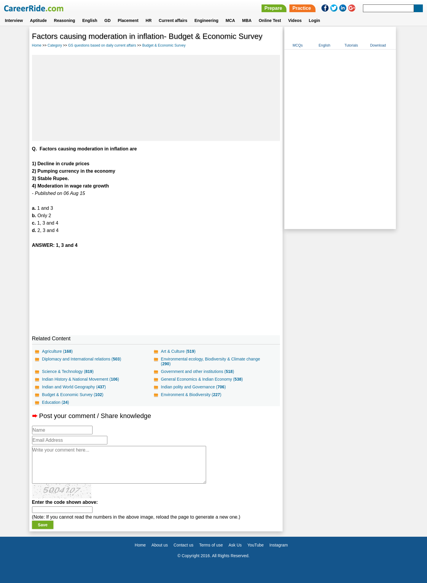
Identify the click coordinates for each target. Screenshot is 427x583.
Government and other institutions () (197, 371)
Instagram (278, 545)
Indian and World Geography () (74, 387)
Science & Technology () (68, 371)
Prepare (273, 8)
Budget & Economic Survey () (72, 394)
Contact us (183, 545)
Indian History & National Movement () (80, 379)
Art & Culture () (178, 351)
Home (37, 45)
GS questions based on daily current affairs (102, 45)
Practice (301, 8)
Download (378, 45)
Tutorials (351, 45)
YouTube (255, 545)
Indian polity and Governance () (193, 387)
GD (107, 20)
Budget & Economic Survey (164, 45)
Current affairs (173, 20)
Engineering (207, 20)
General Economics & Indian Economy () (202, 379)
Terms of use (211, 545)
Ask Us (235, 545)
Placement (128, 20)
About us (160, 545)
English (89, 20)
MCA (230, 20)
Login (314, 20)
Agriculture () (57, 351)
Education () (55, 402)
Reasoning (64, 20)
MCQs (298, 45)
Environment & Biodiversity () (191, 394)
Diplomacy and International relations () (81, 359)
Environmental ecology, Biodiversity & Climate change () (210, 361)
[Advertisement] (156, 97)
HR (149, 20)
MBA (247, 20)
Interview (14, 20)
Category (54, 45)
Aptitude (38, 20)
